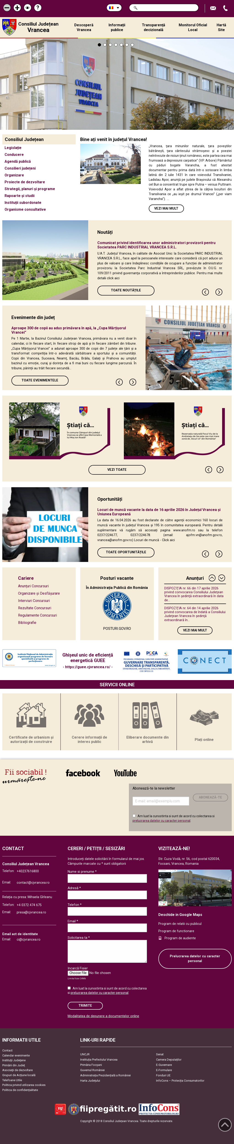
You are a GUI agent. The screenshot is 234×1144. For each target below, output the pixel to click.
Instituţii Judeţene (14, 1060)
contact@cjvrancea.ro (33, 883)
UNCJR (85, 1054)
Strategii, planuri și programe (30, 189)
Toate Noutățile (126, 290)
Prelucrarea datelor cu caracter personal (195, 958)
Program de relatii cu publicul (180, 924)
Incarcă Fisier (78, 968)
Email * (73, 921)
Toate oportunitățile (126, 552)
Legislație (13, 148)
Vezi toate (117, 470)
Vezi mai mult (166, 208)
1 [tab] (99, 44)
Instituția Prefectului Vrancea (98, 1059)
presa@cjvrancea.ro (31, 912)
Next (219, 292)
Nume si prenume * (82, 872)
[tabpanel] (117, 84)
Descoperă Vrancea (83, 27)
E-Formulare (164, 1070)
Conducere (14, 154)
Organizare (14, 175)
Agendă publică (18, 161)
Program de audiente (180, 938)
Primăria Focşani (91, 1065)
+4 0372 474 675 (29, 905)
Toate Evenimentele (39, 380)
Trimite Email (213, 8)
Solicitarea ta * (79, 938)
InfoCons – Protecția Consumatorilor (180, 1080)
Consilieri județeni (20, 168)
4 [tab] (115, 44)
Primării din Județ (13, 1065)
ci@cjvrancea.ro (28, 940)
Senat (160, 1054)
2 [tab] (104, 44)
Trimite (85, 1006)
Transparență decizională (153, 27)
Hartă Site (221, 27)
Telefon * (75, 905)
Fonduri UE (163, 1075)
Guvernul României (92, 1070)
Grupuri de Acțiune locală (18, 1075)
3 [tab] (110, 44)
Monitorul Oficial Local (193, 27)
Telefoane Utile (12, 1080)
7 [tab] (132, 44)
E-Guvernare (164, 1065)
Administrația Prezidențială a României (105, 1075)
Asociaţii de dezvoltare (17, 1070)
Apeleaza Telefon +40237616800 (226, 8)
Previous (205, 292)
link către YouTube (125, 772)
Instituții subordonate (23, 202)
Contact (7, 1050)
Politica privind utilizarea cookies (23, 1085)
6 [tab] (126, 44)
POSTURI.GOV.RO (117, 628)
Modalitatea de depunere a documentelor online (103, 1016)
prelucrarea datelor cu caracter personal (161, 820)
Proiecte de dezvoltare (25, 182)
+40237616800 (28, 871)
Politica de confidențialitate (20, 1090)
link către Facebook (83, 772)
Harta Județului (90, 1080)
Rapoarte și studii (20, 196)
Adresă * (74, 888)
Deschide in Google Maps (180, 915)
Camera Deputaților (168, 1059)
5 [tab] (121, 44)
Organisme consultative (25, 209)
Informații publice (117, 27)
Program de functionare (176, 931)
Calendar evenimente (16, 1055)
